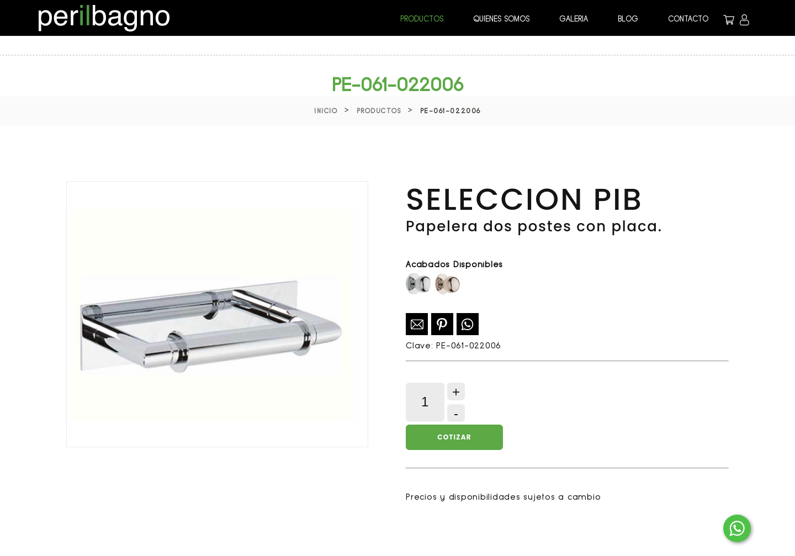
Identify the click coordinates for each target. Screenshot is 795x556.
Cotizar (454, 437)
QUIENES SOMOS (501, 18)
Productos (379, 111)
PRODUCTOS (421, 18)
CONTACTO (688, 18)
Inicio (325, 111)
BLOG (628, 18)
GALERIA (573, 18)
